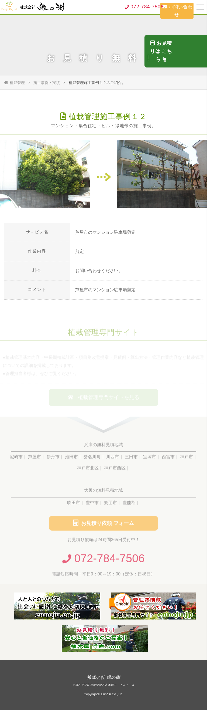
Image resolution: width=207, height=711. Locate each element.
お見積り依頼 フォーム (104, 524)
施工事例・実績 (46, 82)
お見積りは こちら (199, 79)
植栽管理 (14, 82)
